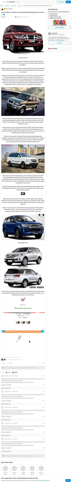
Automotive (13, 5)
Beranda (1, 5)
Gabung (59, 42)
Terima (68, 480)
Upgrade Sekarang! (59, 27)
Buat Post (60, 2)
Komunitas (7, 5)
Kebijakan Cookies (43, 480)
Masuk (68, 2)
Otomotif (19, 5)
